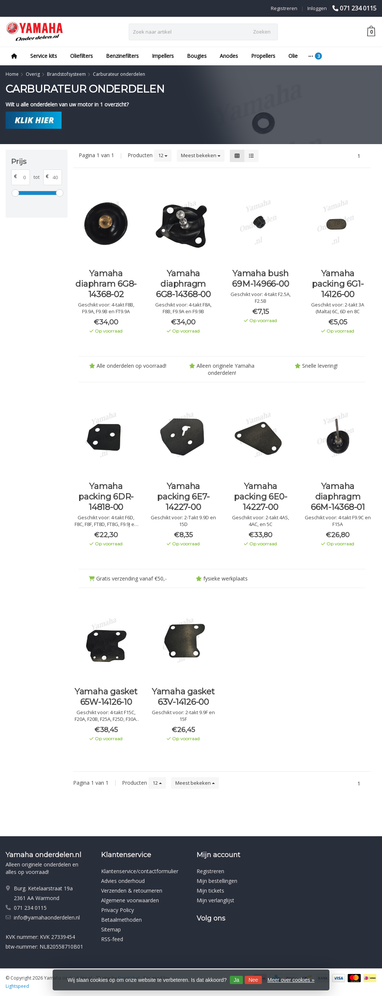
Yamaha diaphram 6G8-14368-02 (106, 283)
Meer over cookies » (290, 980)
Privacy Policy (117, 909)
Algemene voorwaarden (130, 900)
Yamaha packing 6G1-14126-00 (337, 283)
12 (162, 155)
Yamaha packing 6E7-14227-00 (183, 496)
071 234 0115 (358, 8)
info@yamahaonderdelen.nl (47, 917)
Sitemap (111, 929)
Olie (293, 55)
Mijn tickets (210, 890)
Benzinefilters (122, 55)
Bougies (197, 55)
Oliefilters (81, 55)
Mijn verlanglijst (215, 900)
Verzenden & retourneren (131, 890)
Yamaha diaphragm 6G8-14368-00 (183, 283)
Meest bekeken (200, 155)
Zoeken (261, 31)
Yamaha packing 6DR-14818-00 (106, 496)
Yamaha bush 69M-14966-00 (260, 278)
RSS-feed (112, 939)
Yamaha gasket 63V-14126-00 (183, 697)
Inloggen (317, 8)
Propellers (263, 55)
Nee (253, 980)
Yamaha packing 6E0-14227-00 (260, 496)
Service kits (43, 55)
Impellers (163, 55)
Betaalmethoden (121, 919)
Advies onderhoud (123, 880)
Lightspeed (17, 986)
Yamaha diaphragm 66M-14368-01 (338, 496)
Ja (236, 980)
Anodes (229, 55)
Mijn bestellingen (217, 880)
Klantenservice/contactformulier (139, 871)
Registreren (284, 8)
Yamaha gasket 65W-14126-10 (106, 697)
